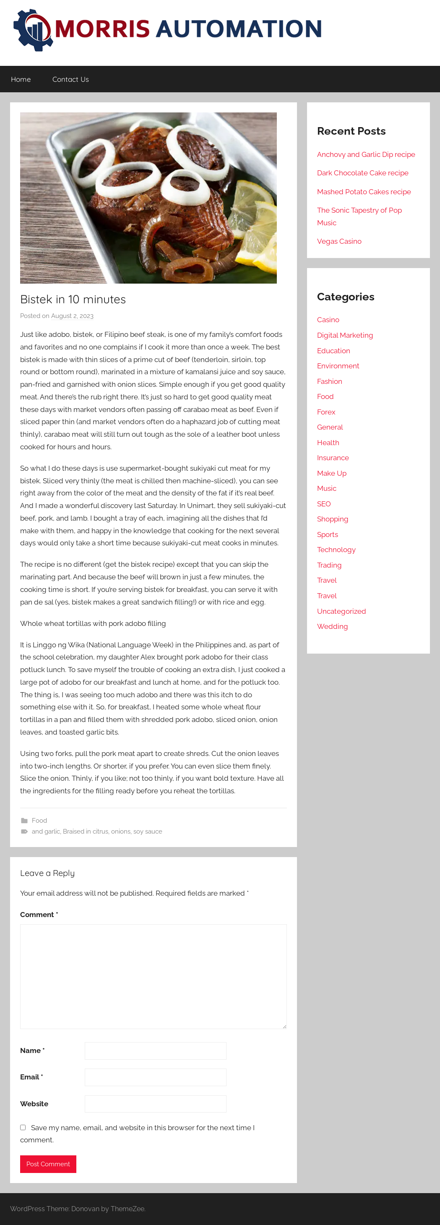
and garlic (46, 831)
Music (326, 488)
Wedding (332, 626)
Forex (326, 412)
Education (333, 351)
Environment (338, 366)
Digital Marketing (345, 335)
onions (120, 831)
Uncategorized (341, 611)
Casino (328, 319)
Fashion (329, 381)
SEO (324, 504)
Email (31, 1077)
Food (39, 820)
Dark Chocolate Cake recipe (363, 173)
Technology (336, 549)
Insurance (333, 458)
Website (34, 1104)
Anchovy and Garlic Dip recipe (366, 154)
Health (328, 442)
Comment (39, 914)
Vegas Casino (339, 241)
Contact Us (70, 79)
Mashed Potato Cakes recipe (364, 192)
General (330, 427)
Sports (327, 534)
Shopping (333, 519)
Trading (329, 565)
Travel (327, 580)
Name (32, 1050)
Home (21, 79)
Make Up (331, 473)
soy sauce (147, 831)
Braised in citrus (85, 831)
